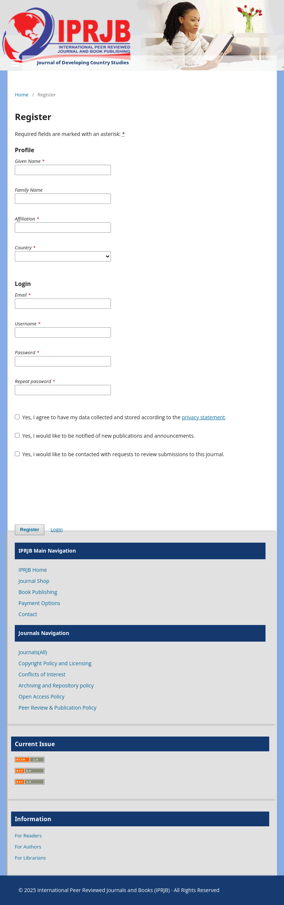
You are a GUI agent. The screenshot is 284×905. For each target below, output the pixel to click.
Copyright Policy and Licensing (54, 663)
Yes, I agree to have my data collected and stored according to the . (120, 417)
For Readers (28, 835)
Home (21, 94)
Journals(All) (32, 652)
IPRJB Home (32, 569)
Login (57, 529)
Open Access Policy (41, 696)
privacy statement (203, 417)
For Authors (28, 846)
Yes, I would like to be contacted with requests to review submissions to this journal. (119, 454)
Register (29, 529)
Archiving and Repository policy (56, 685)
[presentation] (71, 491)
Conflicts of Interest (41, 674)
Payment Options (39, 603)
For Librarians (30, 857)
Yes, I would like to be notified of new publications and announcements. (105, 435)
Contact (27, 614)
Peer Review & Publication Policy (57, 707)
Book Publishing (37, 591)
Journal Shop (33, 580)
